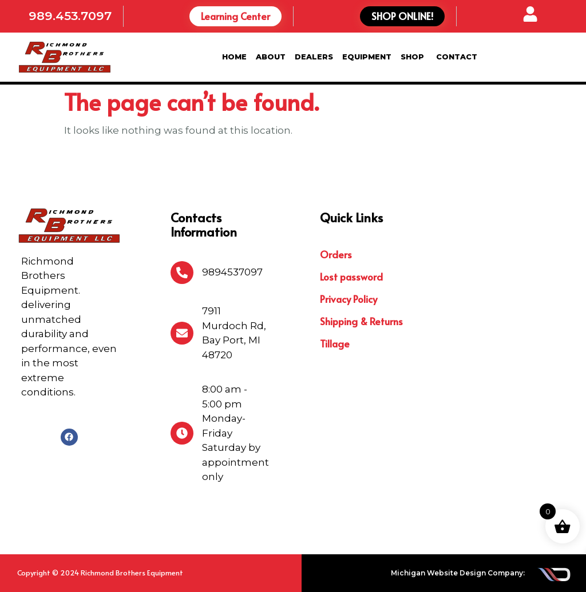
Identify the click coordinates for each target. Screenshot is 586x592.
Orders (336, 254)
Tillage (335, 343)
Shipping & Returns (361, 321)
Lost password (351, 276)
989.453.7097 (70, 16)
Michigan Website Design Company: (458, 573)
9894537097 (232, 272)
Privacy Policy (348, 299)
